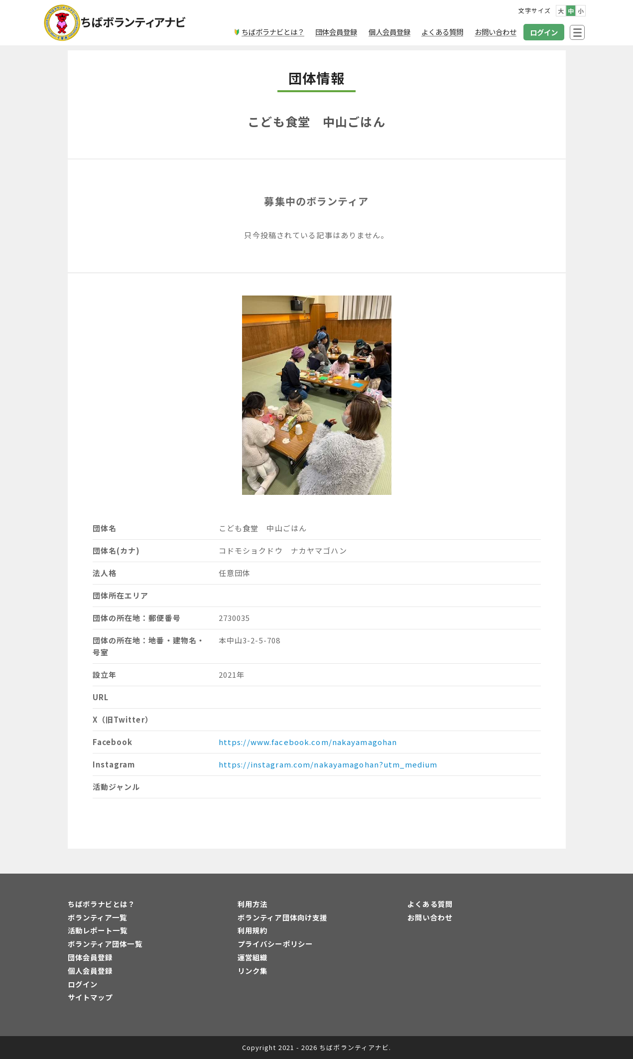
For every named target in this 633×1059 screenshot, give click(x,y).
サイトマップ (90, 997)
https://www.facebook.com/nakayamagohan (308, 742)
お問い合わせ (430, 917)
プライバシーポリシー (275, 943)
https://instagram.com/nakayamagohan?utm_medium (328, 764)
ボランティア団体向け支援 (282, 917)
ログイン (83, 984)
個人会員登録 (90, 970)
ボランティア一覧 (97, 917)
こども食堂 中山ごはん (316, 121)
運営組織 (252, 957)
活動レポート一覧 (98, 930)
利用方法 (252, 904)
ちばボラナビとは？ (101, 904)
